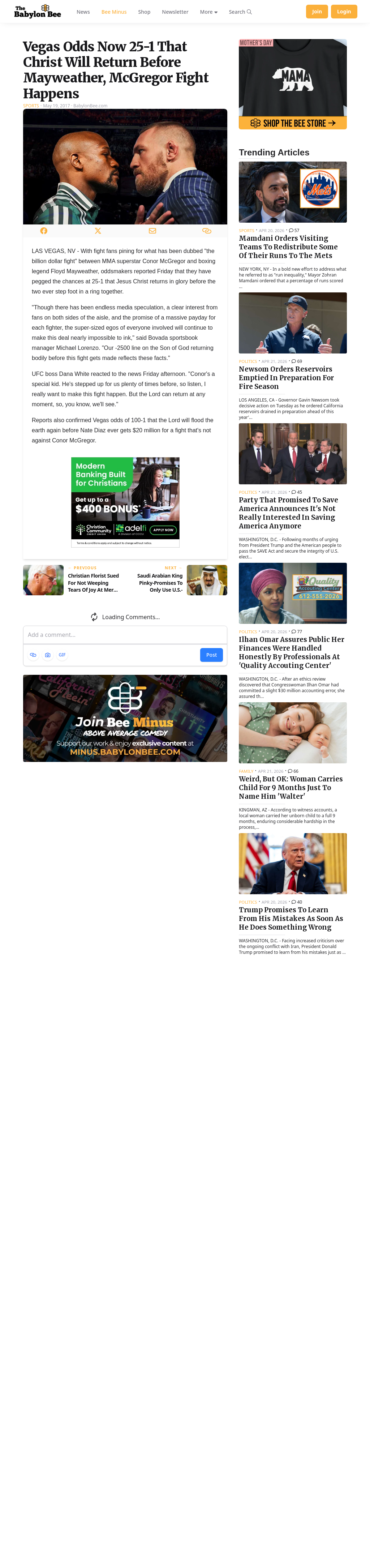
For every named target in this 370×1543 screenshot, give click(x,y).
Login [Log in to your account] (344, 11)
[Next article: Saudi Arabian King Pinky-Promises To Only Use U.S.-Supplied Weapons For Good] (179, 663)
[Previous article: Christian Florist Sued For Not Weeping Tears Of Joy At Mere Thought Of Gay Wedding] (71, 663)
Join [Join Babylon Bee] (317, 11)
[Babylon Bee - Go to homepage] (38, 11)
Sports (31, 189)
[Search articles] (240, 11)
